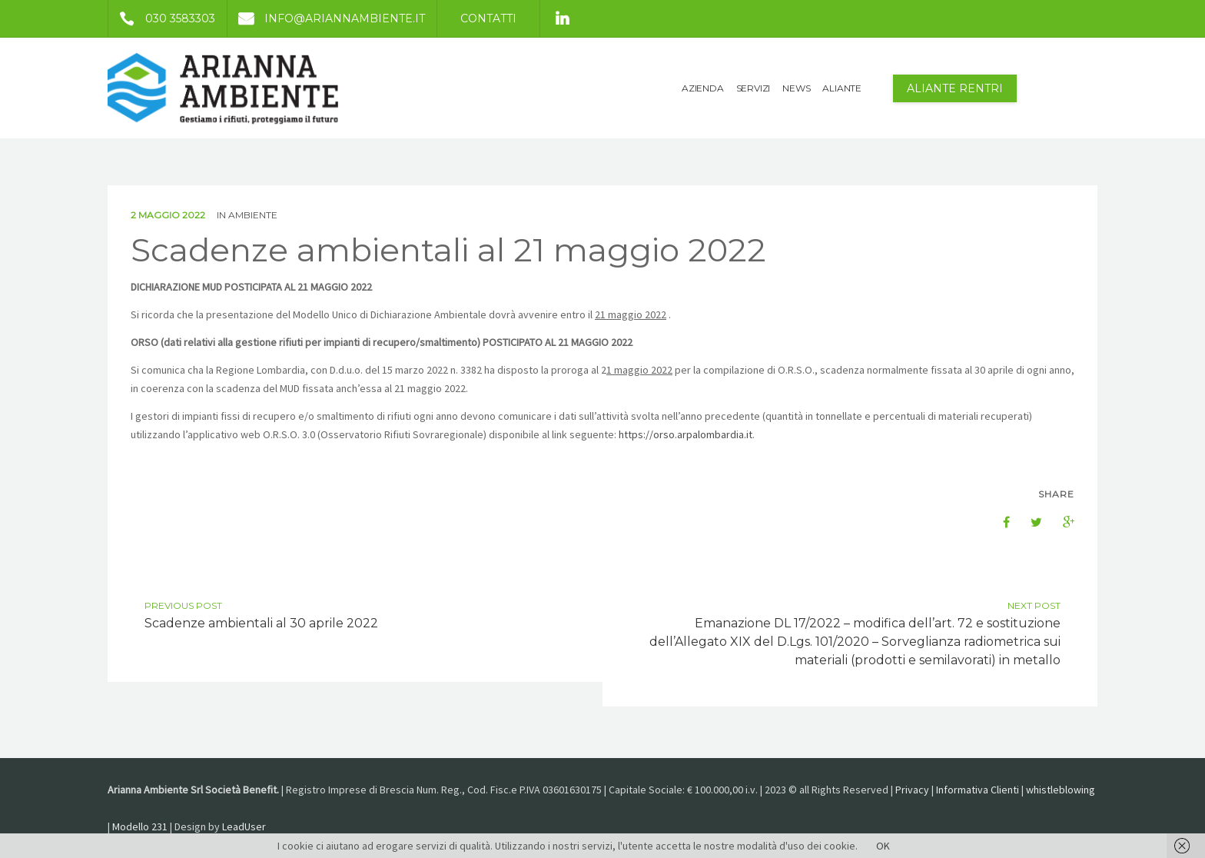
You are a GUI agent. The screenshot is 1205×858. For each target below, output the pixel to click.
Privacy (912, 789)
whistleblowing (1060, 789)
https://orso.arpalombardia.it (685, 434)
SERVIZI (753, 88)
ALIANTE (841, 88)
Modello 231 (140, 826)
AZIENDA (703, 88)
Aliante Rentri (955, 88)
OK (883, 846)
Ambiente (252, 215)
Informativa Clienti (977, 789)
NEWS (796, 88)
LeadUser (244, 826)
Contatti (488, 18)
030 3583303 (161, 18)
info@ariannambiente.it (326, 18)
